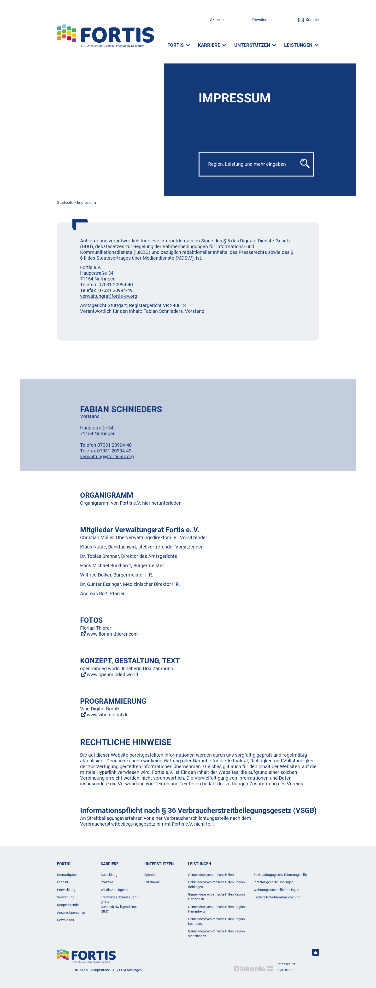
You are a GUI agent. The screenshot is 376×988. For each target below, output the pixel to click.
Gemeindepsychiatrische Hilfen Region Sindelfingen (216, 933)
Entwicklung (66, 890)
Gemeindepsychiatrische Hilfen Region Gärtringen (216, 896)
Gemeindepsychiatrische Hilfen (211, 875)
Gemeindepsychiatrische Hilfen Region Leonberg (216, 921)
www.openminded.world (112, 674)
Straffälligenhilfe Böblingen (273, 882)
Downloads (261, 19)
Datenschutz (285, 964)
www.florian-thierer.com (112, 634)
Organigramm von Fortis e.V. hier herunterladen (131, 503)
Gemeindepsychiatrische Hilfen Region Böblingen (216, 884)
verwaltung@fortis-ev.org (107, 456)
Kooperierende (68, 905)
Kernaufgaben (67, 875)
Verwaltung (65, 897)
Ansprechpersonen (71, 912)
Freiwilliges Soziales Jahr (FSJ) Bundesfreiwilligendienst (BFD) (119, 904)
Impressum (86, 202)
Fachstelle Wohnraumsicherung (276, 897)
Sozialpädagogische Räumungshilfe (280, 875)
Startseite (65, 202)
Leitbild (62, 882)
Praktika (107, 882)
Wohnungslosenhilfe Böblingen (276, 890)
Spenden (150, 875)
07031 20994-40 (116, 284)
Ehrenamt (151, 882)
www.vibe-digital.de (108, 715)
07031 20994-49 (114, 451)
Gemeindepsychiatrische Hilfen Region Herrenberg (216, 909)
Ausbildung (109, 875)
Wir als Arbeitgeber (115, 890)
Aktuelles (217, 19)
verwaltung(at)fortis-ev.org (108, 296)
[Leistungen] (301, 47)
